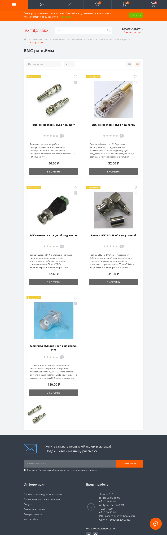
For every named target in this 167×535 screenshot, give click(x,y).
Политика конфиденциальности (55, 470)
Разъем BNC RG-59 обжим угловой (113, 235)
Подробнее (65, 16)
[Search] (108, 30)
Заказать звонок (132, 32)
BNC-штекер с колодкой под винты (53, 235)
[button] (70, 4)
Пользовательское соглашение (42, 499)
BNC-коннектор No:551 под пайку (113, 124)
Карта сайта (31, 519)
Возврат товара (33, 514)
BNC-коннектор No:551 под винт (53, 124)
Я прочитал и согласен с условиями (62, 470)
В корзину (53, 171)
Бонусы (28, 504)
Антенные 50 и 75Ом (82, 39)
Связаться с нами (34, 509)
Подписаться (129, 463)
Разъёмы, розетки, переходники (49, 39)
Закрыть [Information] (136, 15)
